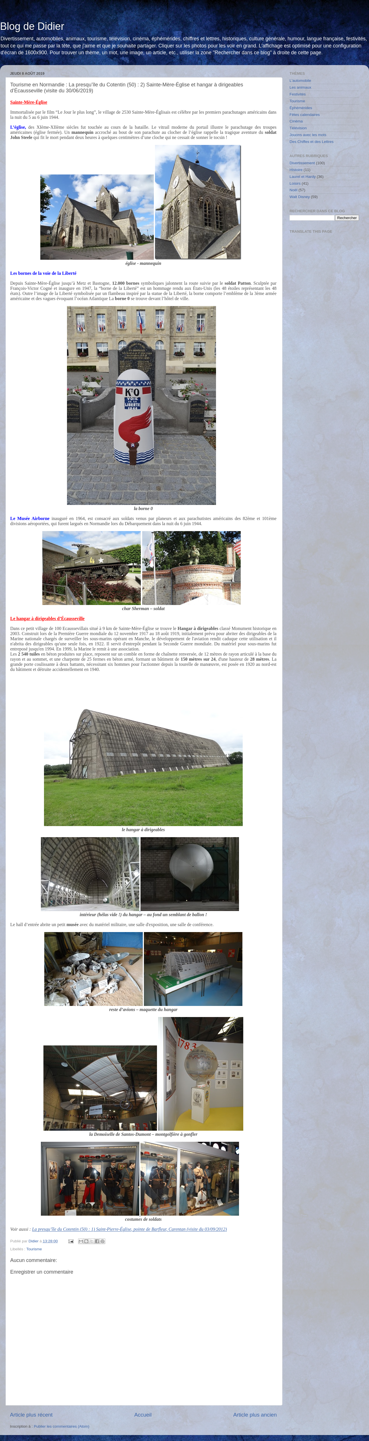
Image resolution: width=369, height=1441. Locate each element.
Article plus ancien (255, 1415)
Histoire (296, 170)
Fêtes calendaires (305, 115)
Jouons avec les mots (308, 135)
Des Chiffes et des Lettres (312, 142)
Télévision (298, 128)
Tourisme (34, 1249)
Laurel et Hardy (303, 176)
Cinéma (296, 121)
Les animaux (300, 87)
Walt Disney (300, 197)
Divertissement (302, 163)
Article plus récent (31, 1415)
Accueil (143, 1415)
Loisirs (295, 183)
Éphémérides (301, 108)
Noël (293, 190)
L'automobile (300, 80)
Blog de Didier (32, 26)
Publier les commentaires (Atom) (61, 1426)
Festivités (298, 94)
